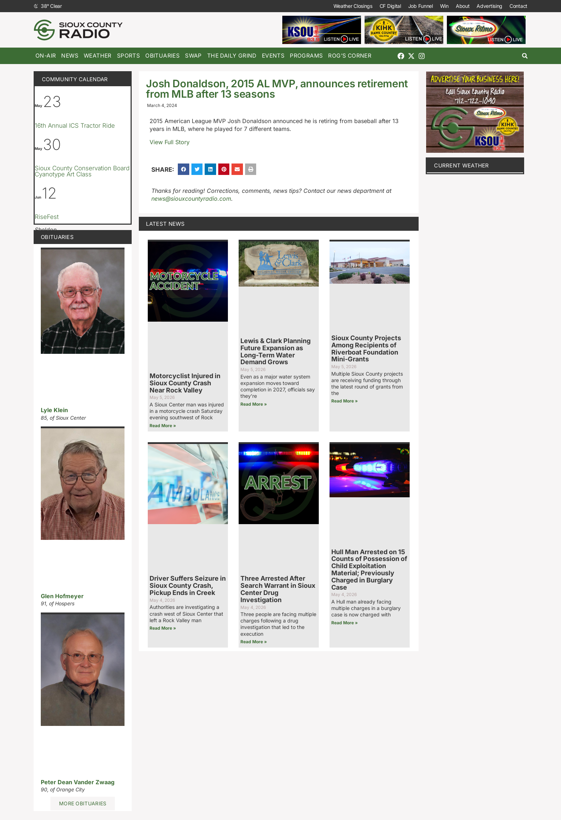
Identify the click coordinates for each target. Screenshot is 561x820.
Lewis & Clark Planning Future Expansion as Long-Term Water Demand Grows (275, 351)
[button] (524, 56)
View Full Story (170, 142)
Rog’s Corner (349, 55)
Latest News (165, 223)
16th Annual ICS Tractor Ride (75, 125)
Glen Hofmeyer (62, 596)
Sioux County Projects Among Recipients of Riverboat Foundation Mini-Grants (366, 348)
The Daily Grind (232, 55)
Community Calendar (75, 79)
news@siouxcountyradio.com (191, 198)
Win (444, 6)
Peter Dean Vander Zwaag (77, 782)
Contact (518, 6)
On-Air (45, 55)
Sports (128, 55)
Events (273, 55)
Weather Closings (352, 6)
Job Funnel (420, 6)
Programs (306, 55)
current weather (461, 165)
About (463, 6)
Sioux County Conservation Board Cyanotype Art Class (82, 171)
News (69, 55)
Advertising (489, 6)
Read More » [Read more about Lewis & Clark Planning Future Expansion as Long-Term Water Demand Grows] (253, 404)
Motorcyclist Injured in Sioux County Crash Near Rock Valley (185, 383)
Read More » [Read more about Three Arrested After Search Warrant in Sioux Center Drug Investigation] (253, 641)
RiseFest (47, 216)
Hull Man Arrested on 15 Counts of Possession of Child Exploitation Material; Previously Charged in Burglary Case (369, 569)
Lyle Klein (54, 410)
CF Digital (390, 6)
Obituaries (162, 55)
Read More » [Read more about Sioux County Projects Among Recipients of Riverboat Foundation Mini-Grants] (344, 401)
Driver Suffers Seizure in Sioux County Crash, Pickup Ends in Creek (188, 585)
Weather (98, 55)
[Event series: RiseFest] (57, 207)
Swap (193, 55)
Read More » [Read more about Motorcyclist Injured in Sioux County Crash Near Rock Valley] (163, 425)
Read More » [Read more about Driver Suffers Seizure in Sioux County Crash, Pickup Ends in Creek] (163, 628)
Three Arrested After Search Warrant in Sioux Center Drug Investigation (277, 589)
